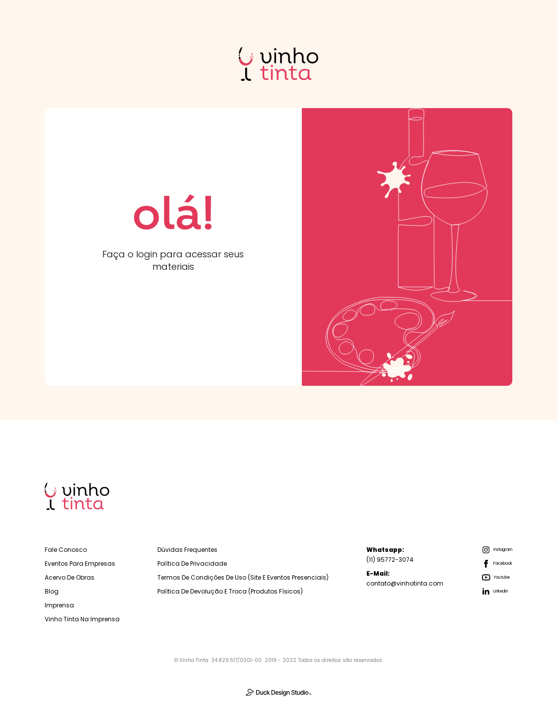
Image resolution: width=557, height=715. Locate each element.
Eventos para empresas (80, 563)
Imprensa (59, 605)
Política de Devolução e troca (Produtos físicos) (230, 591)
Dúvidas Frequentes (187, 549)
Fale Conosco (66, 549)
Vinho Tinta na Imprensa (82, 619)
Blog (52, 591)
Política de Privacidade (192, 563)
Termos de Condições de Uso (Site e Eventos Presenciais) (243, 577)
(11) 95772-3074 (390, 554)
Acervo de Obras (69, 577)
